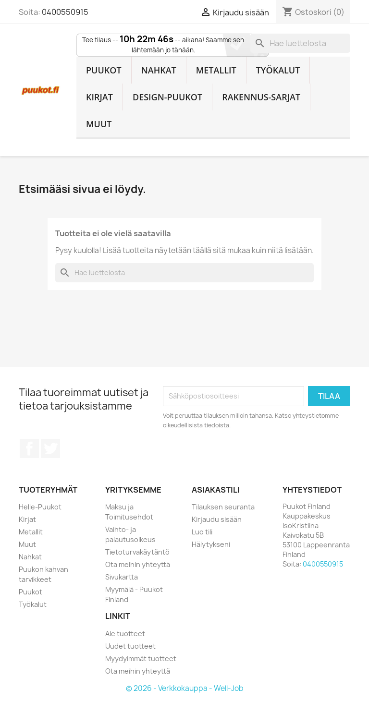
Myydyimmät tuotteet (140, 658)
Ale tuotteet (125, 633)
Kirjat (99, 97)
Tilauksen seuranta (223, 506)
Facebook (29, 448)
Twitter (50, 448)
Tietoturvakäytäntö (137, 551)
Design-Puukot (167, 97)
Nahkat (158, 70)
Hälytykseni (211, 544)
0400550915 (65, 12)
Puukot (104, 70)
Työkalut (278, 70)
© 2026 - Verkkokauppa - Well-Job (185, 688)
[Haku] (300, 43)
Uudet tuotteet (130, 646)
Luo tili (202, 531)
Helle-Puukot (40, 506)
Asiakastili (216, 489)
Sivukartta (121, 576)
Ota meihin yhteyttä (137, 564)
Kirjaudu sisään (217, 519)
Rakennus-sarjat (261, 97)
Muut (99, 124)
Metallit (216, 70)
